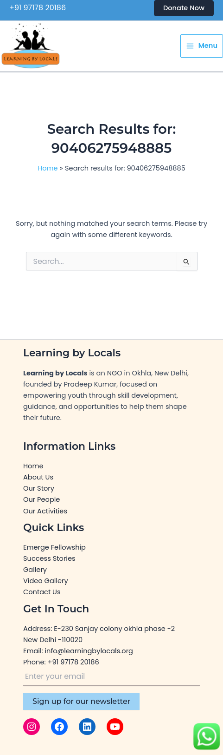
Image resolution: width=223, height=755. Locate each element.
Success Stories (49, 558)
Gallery (35, 569)
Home (33, 466)
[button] (184, 8)
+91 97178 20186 (37, 7)
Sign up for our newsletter (81, 701)
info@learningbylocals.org (89, 651)
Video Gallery (45, 580)
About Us (38, 477)
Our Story (38, 488)
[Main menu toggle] (201, 46)
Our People (41, 499)
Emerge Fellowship (54, 547)
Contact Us (42, 592)
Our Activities (45, 511)
